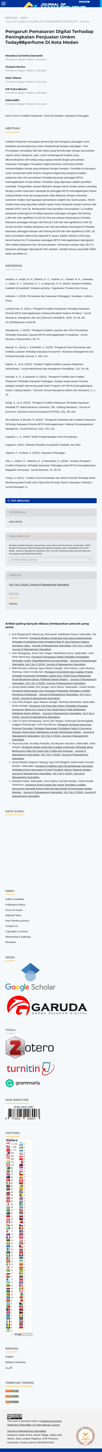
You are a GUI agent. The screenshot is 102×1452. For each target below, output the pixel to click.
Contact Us (11, 926)
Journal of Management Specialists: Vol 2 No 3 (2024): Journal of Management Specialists (53, 736)
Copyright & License (16, 931)
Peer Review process (17, 920)
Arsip (23, 17)
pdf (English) (19, 500)
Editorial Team (13, 915)
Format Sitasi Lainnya (24, 559)
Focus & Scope (13, 910)
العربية (8, 1367)
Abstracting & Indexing (17, 936)
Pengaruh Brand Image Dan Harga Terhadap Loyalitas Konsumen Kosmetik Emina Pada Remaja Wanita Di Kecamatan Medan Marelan (52, 788)
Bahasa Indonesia (15, 1362)
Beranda (11, 17)
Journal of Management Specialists (26, 1431)
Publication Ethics (15, 904)
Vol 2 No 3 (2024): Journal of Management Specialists (41, 21)
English (9, 1356)
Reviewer (10, 942)
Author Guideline (14, 899)
